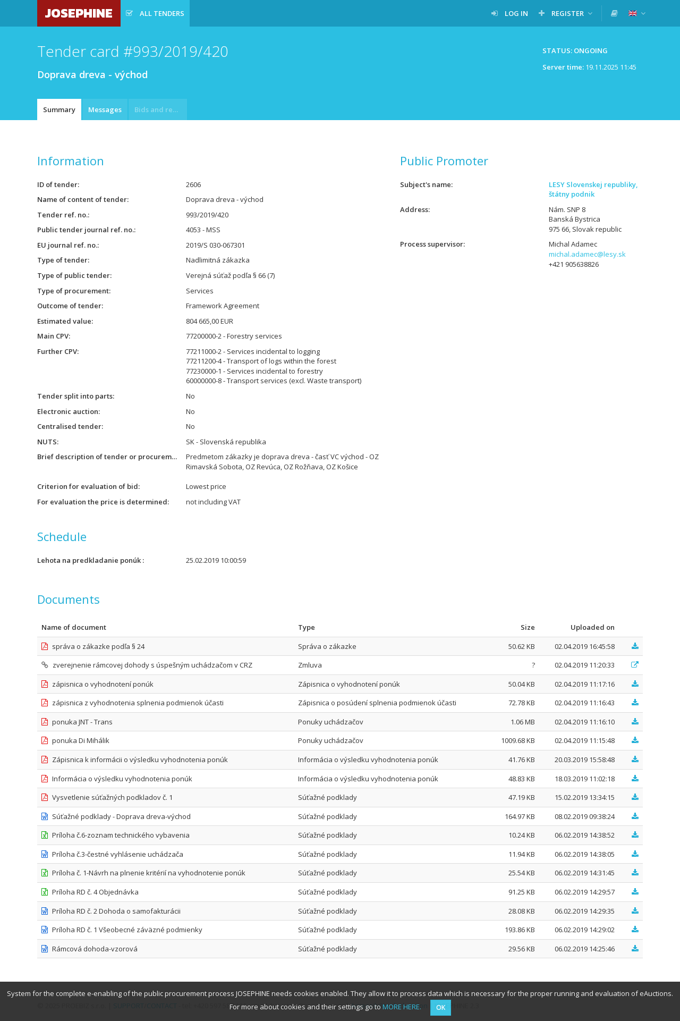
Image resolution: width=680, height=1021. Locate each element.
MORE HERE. (401, 1006)
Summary (59, 109)
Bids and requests (160, 109)
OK (440, 1007)
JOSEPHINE (79, 13)
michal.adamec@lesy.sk (587, 254)
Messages (105, 109)
